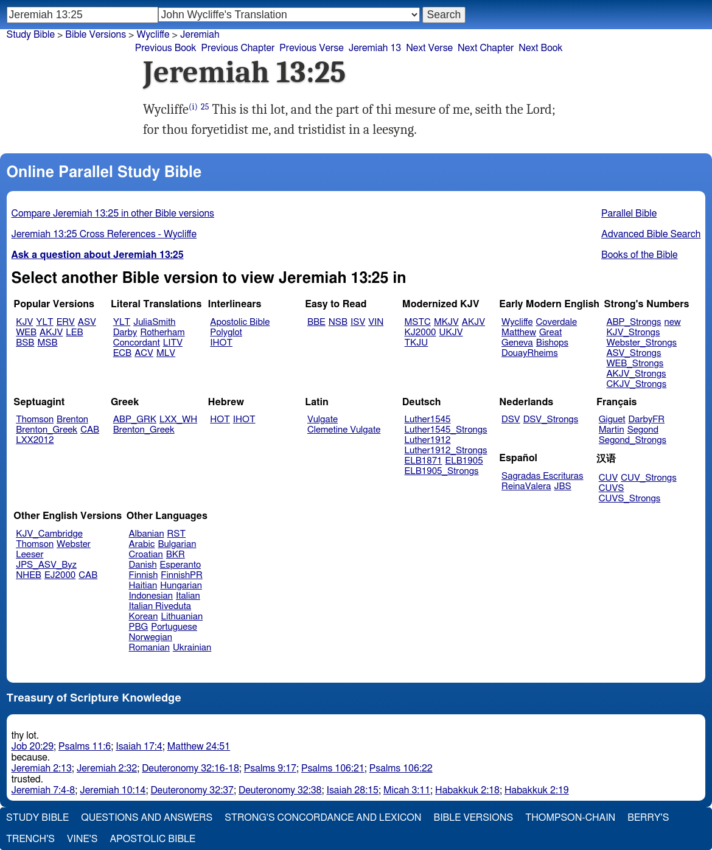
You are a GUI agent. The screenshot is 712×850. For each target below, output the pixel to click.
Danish (143, 565)
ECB (122, 353)
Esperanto (180, 565)
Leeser (29, 554)
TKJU (416, 342)
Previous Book (166, 48)
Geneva (517, 342)
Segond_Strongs (632, 440)
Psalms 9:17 (270, 768)
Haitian (143, 585)
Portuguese (174, 627)
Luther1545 (428, 419)
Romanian (149, 647)
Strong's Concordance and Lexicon (323, 818)
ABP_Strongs (633, 322)
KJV (24, 322)
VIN (375, 322)
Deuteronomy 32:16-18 (190, 768)
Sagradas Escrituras (542, 476)
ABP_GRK (134, 419)
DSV (510, 419)
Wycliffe (152, 35)
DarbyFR (647, 419)
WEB (26, 332)
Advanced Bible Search (650, 234)
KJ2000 (420, 332)
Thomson (35, 419)
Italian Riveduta (160, 606)
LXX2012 (35, 440)
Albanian (146, 533)
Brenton (72, 419)
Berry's (648, 818)
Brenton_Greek (46, 429)
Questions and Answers (146, 818)
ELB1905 (464, 460)
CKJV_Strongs (636, 384)
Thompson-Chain (570, 818)
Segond (642, 429)
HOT (219, 419)
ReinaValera (526, 486)
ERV (66, 322)
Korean (143, 616)
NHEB (28, 575)
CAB (89, 429)
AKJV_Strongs (636, 373)
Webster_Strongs (641, 342)
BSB (25, 342)
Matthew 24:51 (198, 746)
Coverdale (557, 322)
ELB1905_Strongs (442, 471)
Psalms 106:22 (401, 768)
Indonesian (151, 596)
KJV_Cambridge (49, 533)
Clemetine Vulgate (343, 429)
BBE (316, 322)
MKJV (446, 322)
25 (205, 107)
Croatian (146, 554)
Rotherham (162, 332)
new (673, 322)
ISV (358, 322)
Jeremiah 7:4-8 (43, 790)
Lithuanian (182, 616)
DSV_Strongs (551, 419)
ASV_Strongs (633, 353)
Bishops (552, 342)
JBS (562, 486)
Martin (611, 429)
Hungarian (181, 585)
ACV (143, 353)
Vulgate (322, 419)
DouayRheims (529, 353)
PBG (138, 627)
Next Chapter (486, 48)
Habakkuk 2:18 (467, 790)
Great (550, 332)
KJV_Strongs (633, 332)
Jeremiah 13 (375, 48)
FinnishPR (182, 575)
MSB (47, 342)
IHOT (221, 342)
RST (176, 533)
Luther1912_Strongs (446, 450)
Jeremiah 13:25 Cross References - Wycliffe (104, 234)
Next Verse (429, 48)
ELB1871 (423, 460)
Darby (125, 332)
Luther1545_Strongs (446, 429)
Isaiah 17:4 (139, 746)
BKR (175, 554)
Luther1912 (428, 440)
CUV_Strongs (648, 477)
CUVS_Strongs (630, 498)
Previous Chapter (238, 48)
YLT (44, 322)
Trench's (30, 839)
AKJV (51, 332)
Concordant (136, 342)
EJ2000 (59, 575)
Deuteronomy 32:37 (192, 790)
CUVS (611, 488)
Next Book (540, 48)
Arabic (142, 544)
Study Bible (31, 35)
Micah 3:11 (406, 790)
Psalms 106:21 (333, 768)
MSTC (418, 322)
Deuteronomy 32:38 (280, 790)
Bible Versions (95, 35)
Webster (74, 544)
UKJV (451, 332)
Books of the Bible (639, 255)
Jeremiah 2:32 (107, 768)
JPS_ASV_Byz (46, 565)
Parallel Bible (629, 213)
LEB (74, 332)
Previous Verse (311, 48)
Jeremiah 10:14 (112, 790)
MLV (165, 353)
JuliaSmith (154, 322)
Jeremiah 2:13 (42, 768)
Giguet (612, 419)
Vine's (82, 839)
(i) (193, 107)
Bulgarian (177, 544)
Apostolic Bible (152, 839)
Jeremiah (200, 35)
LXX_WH (178, 419)
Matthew (518, 332)
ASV (87, 322)
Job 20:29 (33, 746)
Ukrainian (192, 647)
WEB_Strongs (634, 363)
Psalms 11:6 (84, 746)
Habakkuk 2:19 (536, 790)
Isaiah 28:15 (353, 790)
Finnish (143, 575)
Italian (188, 596)
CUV (608, 477)
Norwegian (150, 637)
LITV (173, 342)
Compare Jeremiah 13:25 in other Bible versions (113, 213)
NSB (338, 322)
